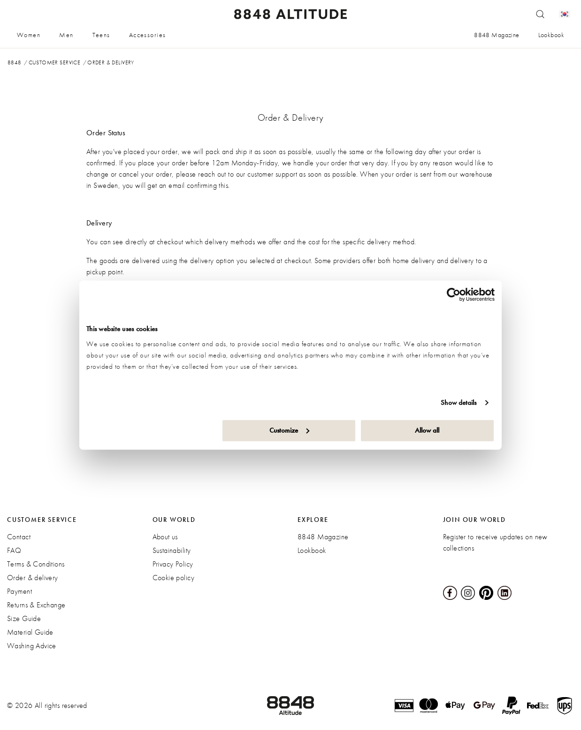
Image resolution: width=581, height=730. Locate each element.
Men (66, 35)
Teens (101, 35)
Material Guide (30, 632)
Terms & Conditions (36, 564)
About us (165, 537)
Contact (19, 537)
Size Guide (24, 618)
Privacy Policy (173, 564)
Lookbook (551, 35)
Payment (19, 591)
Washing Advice (31, 646)
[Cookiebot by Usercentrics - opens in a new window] (454, 294)
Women (28, 35)
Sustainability (172, 550)
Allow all (427, 430)
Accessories (147, 35)
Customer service (55, 62)
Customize (289, 430)
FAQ (14, 550)
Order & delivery (32, 577)
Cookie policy (173, 577)
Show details (458, 402)
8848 (15, 62)
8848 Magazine (496, 35)
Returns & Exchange (36, 605)
